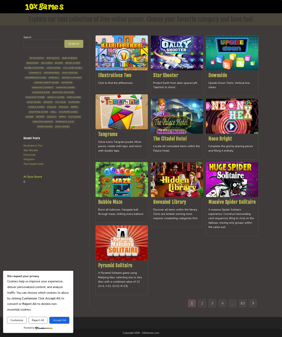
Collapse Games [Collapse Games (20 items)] (72, 68)
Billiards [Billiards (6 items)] (46, 63)
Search (27, 37)
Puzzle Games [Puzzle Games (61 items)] (36, 107)
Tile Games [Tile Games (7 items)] (74, 117)
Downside (217, 75)
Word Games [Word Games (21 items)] (44, 126)
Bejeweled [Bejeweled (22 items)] (33, 63)
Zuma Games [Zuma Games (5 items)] (62, 126)
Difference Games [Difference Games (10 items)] (35, 77)
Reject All (38, 320)
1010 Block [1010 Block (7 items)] (53, 58)
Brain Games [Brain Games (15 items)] (73, 63)
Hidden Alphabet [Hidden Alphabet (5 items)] (71, 77)
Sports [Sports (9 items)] (40, 117)
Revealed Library (169, 202)
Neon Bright (220, 139)
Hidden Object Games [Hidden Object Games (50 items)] (46, 82)
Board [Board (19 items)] (59, 63)
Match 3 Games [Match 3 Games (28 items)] (56, 97)
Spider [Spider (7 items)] (29, 117)
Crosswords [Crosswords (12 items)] (51, 72)
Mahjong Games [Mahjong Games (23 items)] (65, 87)
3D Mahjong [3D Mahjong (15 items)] (37, 58)
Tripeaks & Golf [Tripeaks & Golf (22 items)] (65, 121)
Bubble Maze (110, 202)
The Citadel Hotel (169, 139)
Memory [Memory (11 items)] (47, 102)
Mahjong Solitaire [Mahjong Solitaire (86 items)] (63, 92)
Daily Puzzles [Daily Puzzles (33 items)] (70, 72)
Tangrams (108, 134)
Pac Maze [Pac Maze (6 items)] (60, 102)
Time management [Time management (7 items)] (43, 121)
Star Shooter (165, 75)
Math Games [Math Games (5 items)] (74, 97)
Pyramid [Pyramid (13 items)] (63, 107)
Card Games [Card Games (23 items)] (53, 68)
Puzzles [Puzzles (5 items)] (51, 107)
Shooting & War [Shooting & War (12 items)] (38, 112)
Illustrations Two (114, 75)
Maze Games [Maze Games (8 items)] (34, 102)
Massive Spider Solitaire (232, 202)
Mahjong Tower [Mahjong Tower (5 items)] (35, 97)
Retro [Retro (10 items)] (74, 107)
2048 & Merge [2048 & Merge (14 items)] (69, 58)
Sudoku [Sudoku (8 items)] (51, 117)
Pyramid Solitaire (115, 265)
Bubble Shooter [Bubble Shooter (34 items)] (34, 68)
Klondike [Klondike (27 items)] (67, 82)
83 (243, 303)
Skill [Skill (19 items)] (53, 112)
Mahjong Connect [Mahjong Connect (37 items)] (42, 87)
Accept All (59, 320)
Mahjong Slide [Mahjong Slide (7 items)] (41, 92)
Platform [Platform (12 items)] (74, 102)
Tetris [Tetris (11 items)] (62, 117)
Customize (16, 320)
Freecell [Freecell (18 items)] (54, 77)
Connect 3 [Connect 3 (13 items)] (35, 72)
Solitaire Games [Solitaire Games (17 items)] (68, 112)
